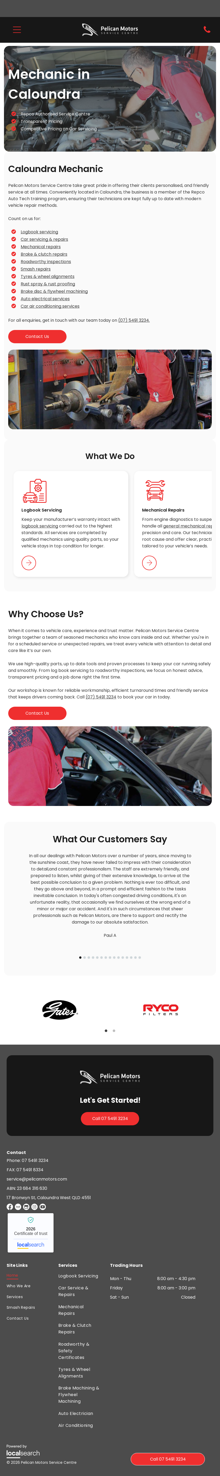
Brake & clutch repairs (44, 254)
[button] (17, 30)
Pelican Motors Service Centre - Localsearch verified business (31, 1232)
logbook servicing (39, 526)
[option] (59, 1010)
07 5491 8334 (29, 1170)
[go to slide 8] (110, 957)
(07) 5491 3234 (101, 697)
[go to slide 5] (97, 957)
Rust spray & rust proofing (48, 284)
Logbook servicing (39, 232)
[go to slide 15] (140, 957)
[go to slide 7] (106, 957)
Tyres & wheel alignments (47, 276)
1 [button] (106, 1031)
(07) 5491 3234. (134, 320)
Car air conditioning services (50, 306)
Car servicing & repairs (44, 239)
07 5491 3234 (35, 1160)
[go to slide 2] (84, 957)
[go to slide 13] (131, 957)
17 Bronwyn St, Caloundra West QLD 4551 (49, 1198)
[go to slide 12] (127, 957)
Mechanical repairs (41, 247)
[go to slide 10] (118, 957)
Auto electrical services (45, 299)
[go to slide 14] (135, 957)
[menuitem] (21, 1275)
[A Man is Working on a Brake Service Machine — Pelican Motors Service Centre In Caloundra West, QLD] (110, 389)
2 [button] (114, 1031)
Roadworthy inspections (46, 262)
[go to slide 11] (123, 957)
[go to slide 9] (114, 957)
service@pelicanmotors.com (37, 1179)
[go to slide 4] (93, 957)
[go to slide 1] (80, 957)
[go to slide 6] (101, 957)
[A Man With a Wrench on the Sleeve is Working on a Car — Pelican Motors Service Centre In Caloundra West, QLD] (110, 766)
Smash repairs (36, 269)
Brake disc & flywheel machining (54, 291)
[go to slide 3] (89, 957)
